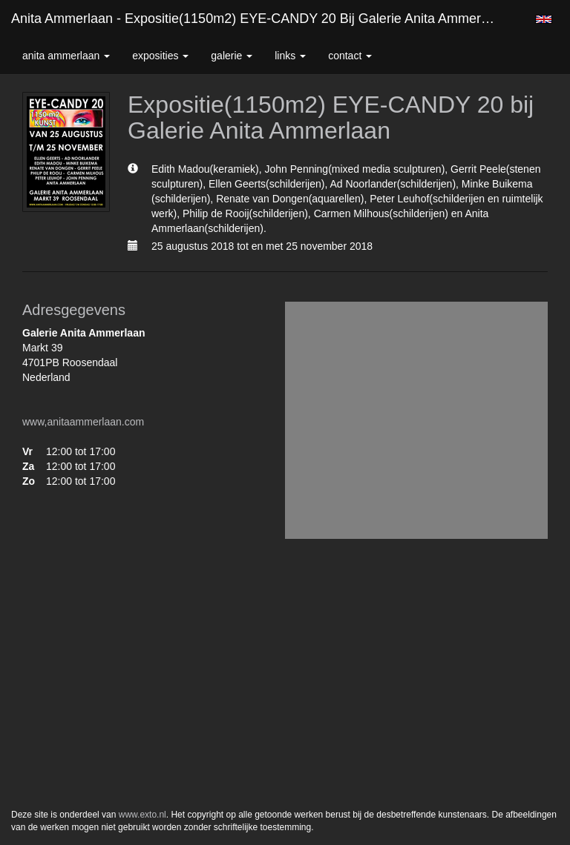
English (543, 19)
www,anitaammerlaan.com (83, 422)
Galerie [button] (231, 56)
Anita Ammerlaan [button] (66, 56)
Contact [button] (350, 56)
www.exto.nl (142, 814)
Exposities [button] (160, 56)
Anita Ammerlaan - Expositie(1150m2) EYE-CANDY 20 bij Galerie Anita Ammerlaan (258, 18)
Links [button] (290, 56)
